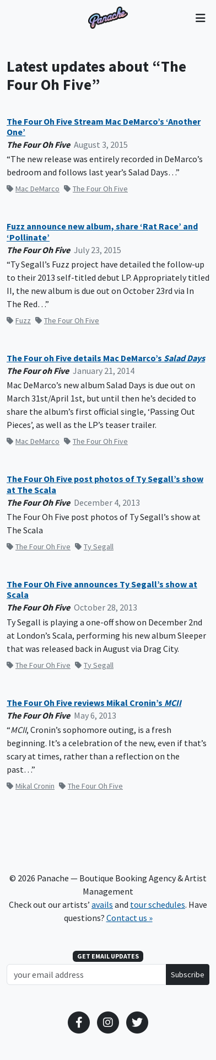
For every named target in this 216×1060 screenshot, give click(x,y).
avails (102, 904)
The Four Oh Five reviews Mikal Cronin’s (94, 703)
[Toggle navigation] (200, 17)
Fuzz (19, 320)
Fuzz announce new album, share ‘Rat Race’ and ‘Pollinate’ (102, 231)
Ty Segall (94, 547)
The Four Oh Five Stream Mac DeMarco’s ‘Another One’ (104, 126)
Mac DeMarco (33, 189)
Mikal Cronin (31, 786)
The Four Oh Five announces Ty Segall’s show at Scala (102, 589)
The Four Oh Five (96, 189)
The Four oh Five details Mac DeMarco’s (106, 358)
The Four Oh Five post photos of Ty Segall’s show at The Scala (105, 484)
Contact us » (129, 917)
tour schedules (157, 904)
